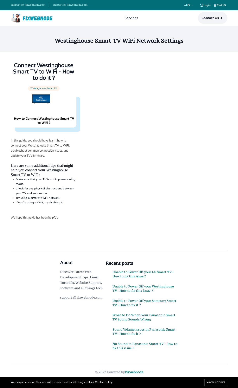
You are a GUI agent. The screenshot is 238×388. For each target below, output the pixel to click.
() (220, 5)
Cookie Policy (104, 382)
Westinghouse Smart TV (43, 88)
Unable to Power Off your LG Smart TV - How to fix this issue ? (143, 274)
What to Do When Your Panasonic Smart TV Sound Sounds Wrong (144, 317)
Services (131, 18)
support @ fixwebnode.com (28, 4)
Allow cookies (215, 382)
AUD (187, 5)
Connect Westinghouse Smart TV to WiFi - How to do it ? (43, 71)
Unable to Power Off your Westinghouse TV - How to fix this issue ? (143, 288)
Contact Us (210, 18)
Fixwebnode (134, 372)
